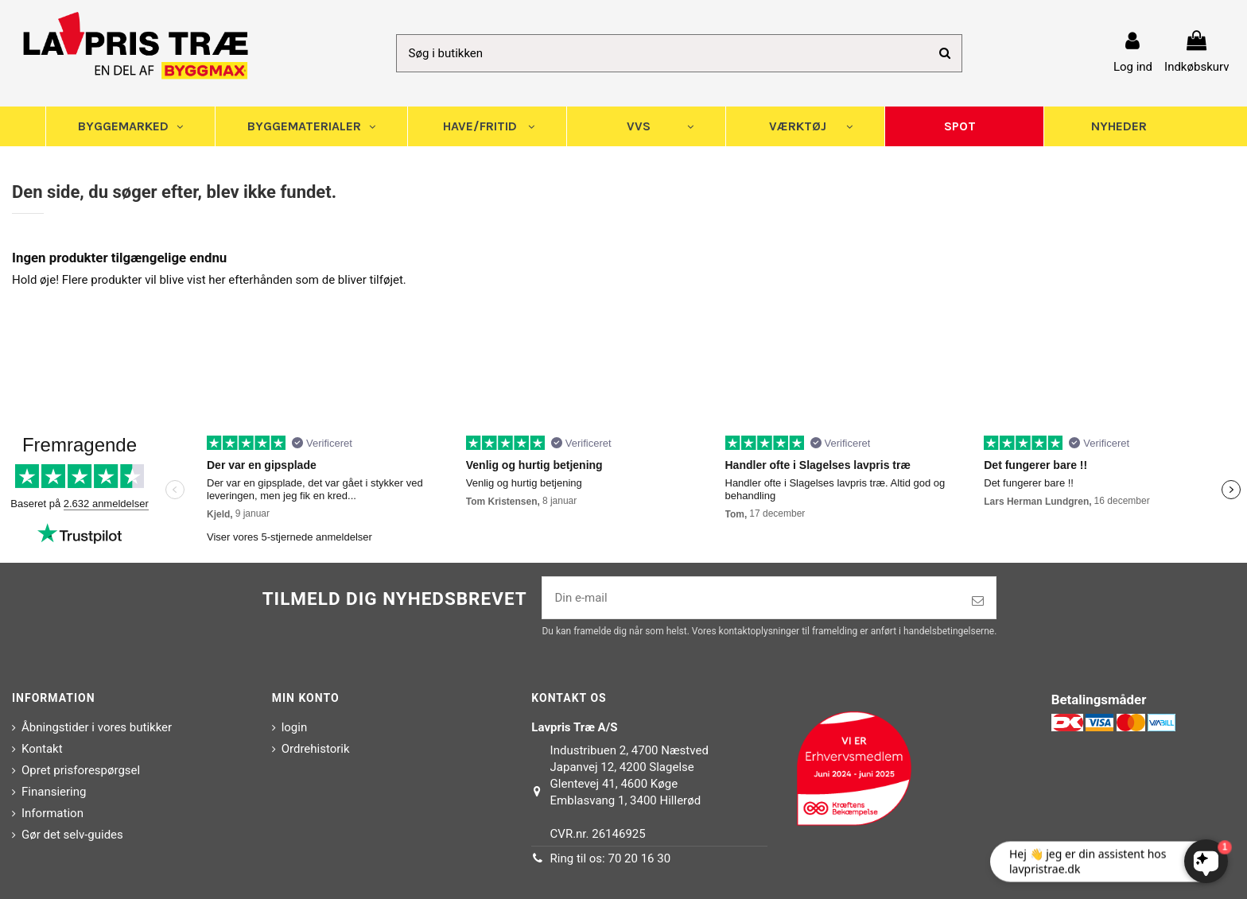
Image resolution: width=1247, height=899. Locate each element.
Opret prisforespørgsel (80, 770)
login (295, 727)
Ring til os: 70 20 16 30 (610, 858)
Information (52, 813)
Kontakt (42, 749)
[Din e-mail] (751, 598)
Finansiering (53, 792)
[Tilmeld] (978, 601)
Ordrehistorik (316, 749)
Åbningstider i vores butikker (96, 727)
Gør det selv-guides (72, 834)
